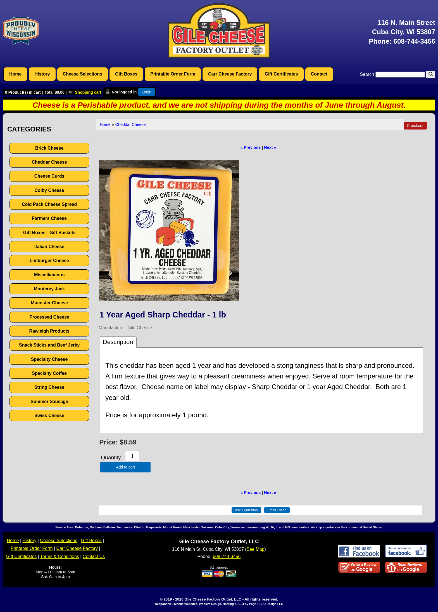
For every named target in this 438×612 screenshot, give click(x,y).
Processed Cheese (49, 317)
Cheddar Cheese (49, 162)
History (42, 74)
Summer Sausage (49, 401)
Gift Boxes (126, 74)
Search (393, 74)
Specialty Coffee (49, 373)
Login (146, 92)
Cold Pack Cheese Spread (49, 204)
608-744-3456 (414, 41)
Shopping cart (88, 92)
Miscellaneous (49, 274)
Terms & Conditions (59, 556)
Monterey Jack (49, 288)
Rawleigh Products (49, 331)
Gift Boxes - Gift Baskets (49, 232)
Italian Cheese (49, 246)
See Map (256, 549)
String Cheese (49, 387)
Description (118, 341)
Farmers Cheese (49, 218)
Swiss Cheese (49, 415)
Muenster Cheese (49, 302)
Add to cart (125, 467)
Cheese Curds (49, 176)
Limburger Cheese (49, 260)
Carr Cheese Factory (230, 74)
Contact (319, 74)
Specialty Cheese (49, 359)
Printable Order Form (172, 74)
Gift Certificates (281, 74)
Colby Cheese (49, 190)
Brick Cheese (49, 148)
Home (15, 74)
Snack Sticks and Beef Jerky (49, 345)
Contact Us (94, 556)
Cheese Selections (82, 74)
